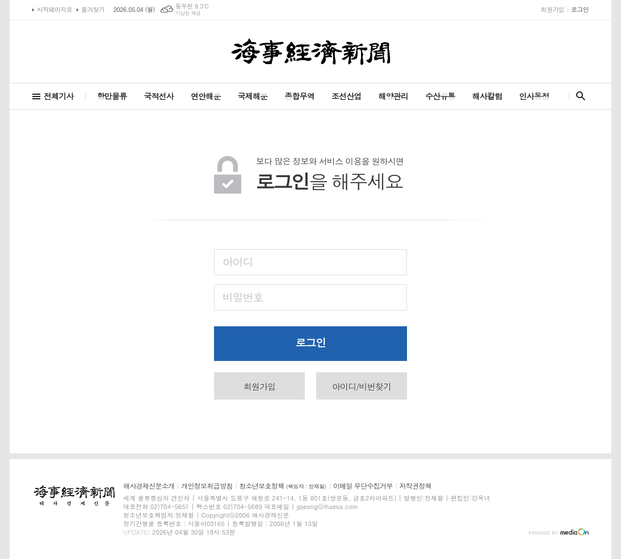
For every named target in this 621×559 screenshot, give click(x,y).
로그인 (580, 9)
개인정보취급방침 (206, 486)
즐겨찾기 (92, 9)
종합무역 (299, 96)
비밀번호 (243, 296)
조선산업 (347, 96)
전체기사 (59, 96)
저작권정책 (415, 486)
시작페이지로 (54, 9)
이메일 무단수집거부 (363, 486)
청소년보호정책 (283, 486)
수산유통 (440, 96)
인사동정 (534, 96)
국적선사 (159, 96)
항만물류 (112, 96)
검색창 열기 (578, 96)
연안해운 (206, 96)
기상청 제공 (188, 13)
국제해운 (253, 96)
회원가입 (552, 9)
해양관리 (393, 96)
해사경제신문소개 (148, 486)
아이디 (238, 261)
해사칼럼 (487, 96)
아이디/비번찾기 (361, 386)
